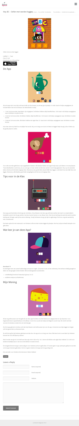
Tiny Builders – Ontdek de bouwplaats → (64, 12)
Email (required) (36, 372)
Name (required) (36, 366)
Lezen (6, 356)
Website (34, 378)
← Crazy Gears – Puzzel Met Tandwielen (39, 12)
